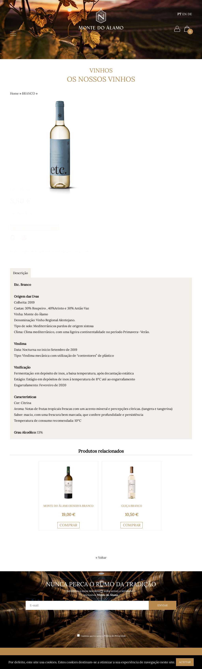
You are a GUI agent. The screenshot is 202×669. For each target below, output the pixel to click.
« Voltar (101, 482)
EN (184, 17)
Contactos (48, 605)
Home (101, 37)
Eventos (16, 622)
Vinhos (15, 611)
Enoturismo (19, 616)
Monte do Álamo (23, 605)
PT (179, 17)
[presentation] (101, 546)
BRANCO (28, 93)
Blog (43, 600)
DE (190, 17)
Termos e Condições (55, 611)
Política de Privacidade (115, 560)
